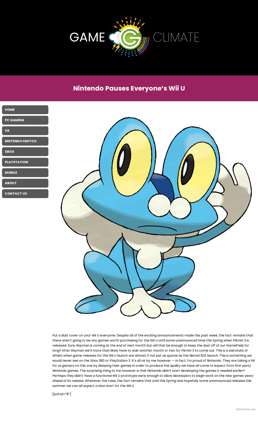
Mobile (11, 172)
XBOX (9, 151)
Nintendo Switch (20, 141)
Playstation (16, 162)
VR (7, 130)
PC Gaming (14, 120)
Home (10, 109)
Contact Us (16, 193)
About (11, 183)
